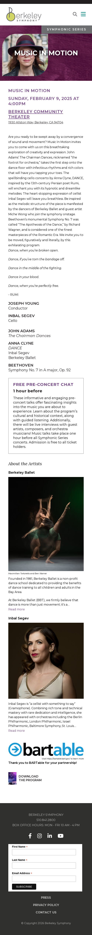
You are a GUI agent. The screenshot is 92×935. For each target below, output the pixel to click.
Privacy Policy (46, 905)
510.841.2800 (46, 820)
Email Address (22, 873)
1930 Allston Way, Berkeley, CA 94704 (35, 122)
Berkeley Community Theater (35, 114)
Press (46, 897)
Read (16, 609)
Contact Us (46, 912)
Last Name (19, 860)
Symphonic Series (66, 29)
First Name (20, 846)
